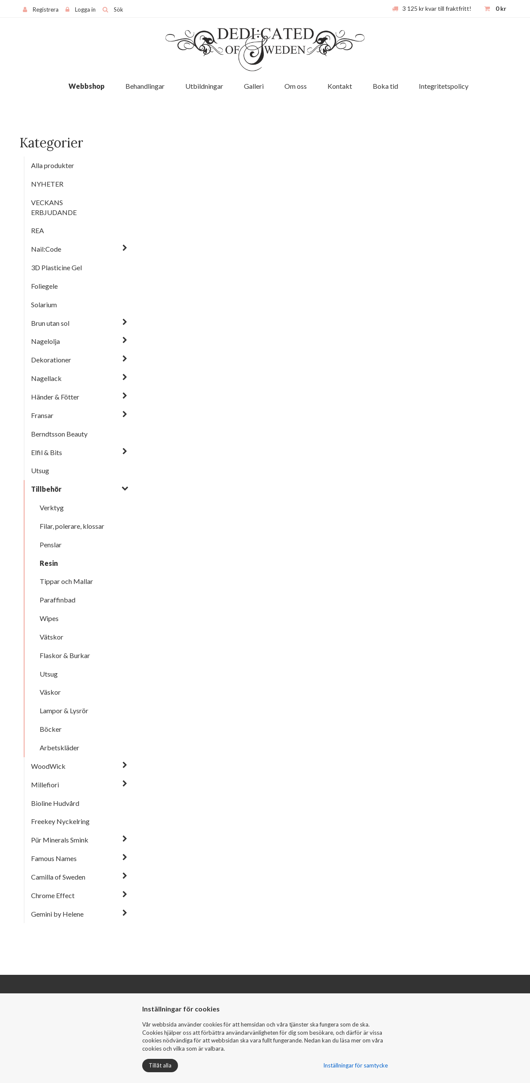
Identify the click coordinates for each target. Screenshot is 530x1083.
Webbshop (87, 86)
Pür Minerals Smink (59, 840)
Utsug (40, 470)
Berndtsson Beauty (59, 434)
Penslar (51, 544)
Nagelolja (45, 341)
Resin (49, 563)
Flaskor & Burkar (65, 655)
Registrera (46, 9)
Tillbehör (46, 489)
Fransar (42, 415)
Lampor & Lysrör (64, 710)
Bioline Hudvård (55, 803)
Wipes (49, 618)
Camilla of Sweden (58, 877)
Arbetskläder (59, 747)
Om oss (295, 86)
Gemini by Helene (57, 914)
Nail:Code (46, 249)
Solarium (44, 304)
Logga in (85, 9)
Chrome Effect (53, 895)
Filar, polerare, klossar (72, 526)
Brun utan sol (50, 323)
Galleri (254, 86)
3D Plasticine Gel (56, 267)
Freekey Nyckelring (60, 821)
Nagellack (46, 378)
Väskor (50, 692)
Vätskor (51, 637)
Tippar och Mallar (66, 581)
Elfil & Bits (46, 452)
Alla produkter (52, 165)
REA (37, 230)
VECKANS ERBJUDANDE (54, 207)
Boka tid (385, 86)
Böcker (51, 729)
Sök (118, 9)
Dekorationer (51, 360)
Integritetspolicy (443, 86)
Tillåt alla (160, 1065)
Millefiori (45, 784)
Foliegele (44, 286)
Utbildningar (204, 86)
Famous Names (54, 858)
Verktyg (52, 507)
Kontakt (339, 86)
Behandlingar (145, 86)
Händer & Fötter (55, 397)
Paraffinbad (57, 600)
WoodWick (48, 766)
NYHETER (47, 184)
